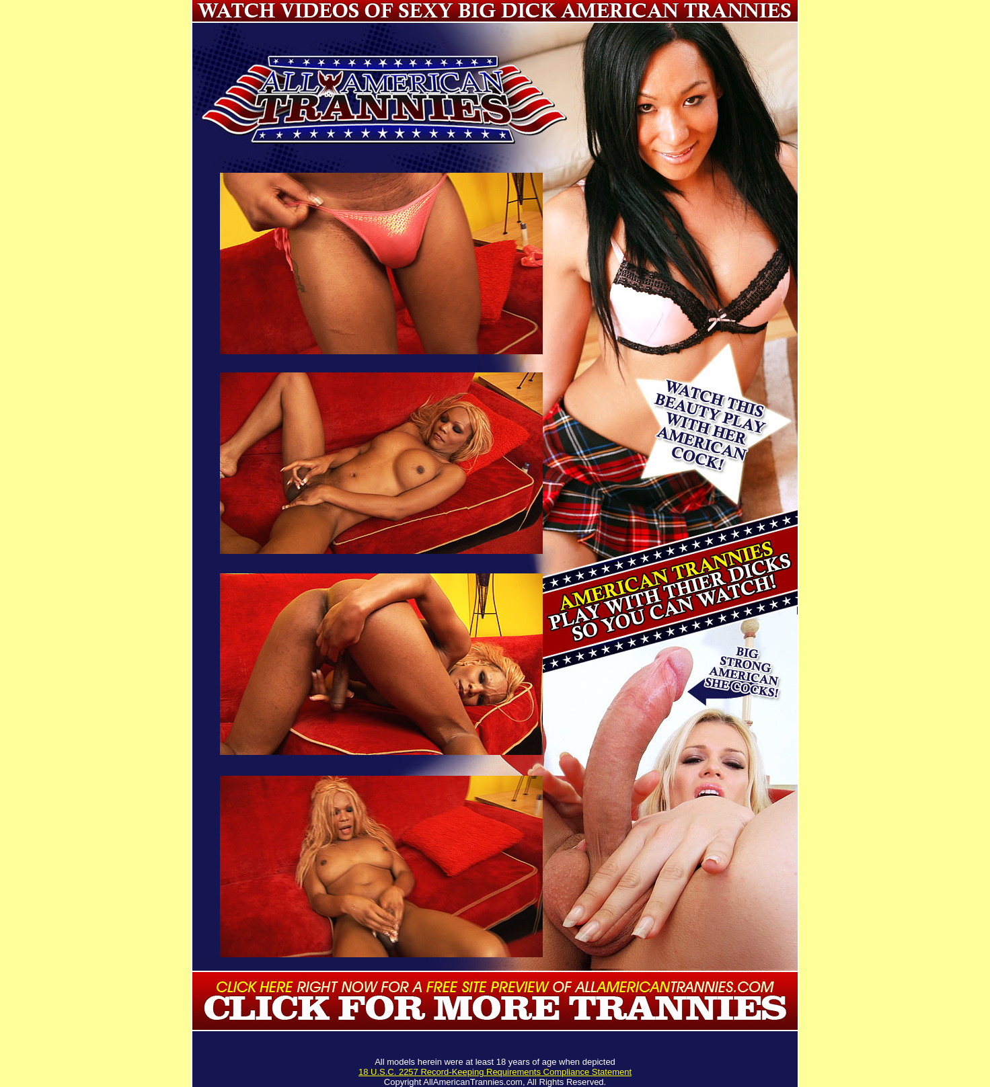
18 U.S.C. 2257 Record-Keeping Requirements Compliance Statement (495, 1072)
